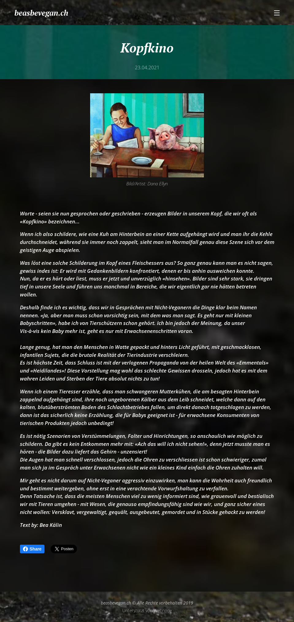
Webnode (163, 610)
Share (32, 549)
